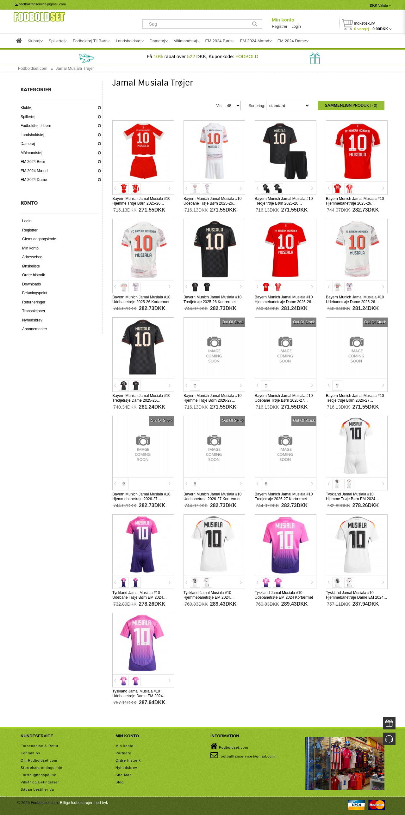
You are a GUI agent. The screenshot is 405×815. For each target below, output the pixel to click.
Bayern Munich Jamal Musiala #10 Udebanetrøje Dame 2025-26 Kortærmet (355, 301)
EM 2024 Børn (33, 161)
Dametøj (28, 143)
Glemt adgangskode (39, 239)
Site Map (123, 774)
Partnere (123, 752)
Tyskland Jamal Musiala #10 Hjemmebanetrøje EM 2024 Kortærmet (207, 597)
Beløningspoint (34, 293)
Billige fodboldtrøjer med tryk (84, 802)
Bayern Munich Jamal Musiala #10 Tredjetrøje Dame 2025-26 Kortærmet (141, 400)
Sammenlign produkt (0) (351, 105)
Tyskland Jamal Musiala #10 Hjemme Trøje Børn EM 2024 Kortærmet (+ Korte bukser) (350, 498)
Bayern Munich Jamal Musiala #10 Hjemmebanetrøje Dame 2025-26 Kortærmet (284, 301)
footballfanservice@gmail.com (40, 4)
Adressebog (32, 257)
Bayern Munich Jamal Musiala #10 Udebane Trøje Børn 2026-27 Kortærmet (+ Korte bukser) (284, 400)
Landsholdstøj (32, 135)
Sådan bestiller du (37, 788)
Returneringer (33, 302)
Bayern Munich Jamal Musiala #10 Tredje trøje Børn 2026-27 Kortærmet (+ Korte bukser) (355, 400)
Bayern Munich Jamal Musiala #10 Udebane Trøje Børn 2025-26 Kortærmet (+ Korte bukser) (212, 203)
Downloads (31, 284)
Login (296, 26)
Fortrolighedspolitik (38, 774)
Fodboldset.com (229, 745)
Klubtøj (26, 107)
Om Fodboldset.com (39, 759)
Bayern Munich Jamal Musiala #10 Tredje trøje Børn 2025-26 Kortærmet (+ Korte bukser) (284, 203)
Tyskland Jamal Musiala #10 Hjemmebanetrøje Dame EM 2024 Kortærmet (354, 597)
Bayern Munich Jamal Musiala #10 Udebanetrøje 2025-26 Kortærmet (141, 298)
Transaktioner (33, 311)
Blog (119, 781)
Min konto (283, 19)
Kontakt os (30, 752)
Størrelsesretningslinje (41, 767)
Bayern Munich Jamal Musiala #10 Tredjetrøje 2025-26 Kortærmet (212, 298)
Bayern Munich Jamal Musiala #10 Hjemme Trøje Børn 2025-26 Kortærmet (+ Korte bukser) (141, 203)
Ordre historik (33, 275)
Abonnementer (34, 329)
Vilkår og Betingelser (40, 781)
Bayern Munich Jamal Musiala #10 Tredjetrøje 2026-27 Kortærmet (284, 495)
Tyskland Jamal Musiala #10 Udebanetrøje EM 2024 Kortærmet (284, 594)
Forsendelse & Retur (40, 745)
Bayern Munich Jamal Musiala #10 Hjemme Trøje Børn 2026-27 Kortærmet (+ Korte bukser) (212, 400)
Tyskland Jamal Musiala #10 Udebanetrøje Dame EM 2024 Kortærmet (137, 695)
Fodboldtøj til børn (36, 125)
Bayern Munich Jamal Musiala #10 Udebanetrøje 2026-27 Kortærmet (212, 495)
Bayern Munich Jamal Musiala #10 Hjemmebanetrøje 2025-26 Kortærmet (355, 203)
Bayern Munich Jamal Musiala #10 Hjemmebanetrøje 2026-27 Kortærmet (141, 498)
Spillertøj (28, 117)
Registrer (279, 26)
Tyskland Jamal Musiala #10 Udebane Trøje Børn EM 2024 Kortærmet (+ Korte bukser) (137, 597)
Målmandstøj (31, 153)
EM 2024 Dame (34, 179)
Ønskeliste (31, 266)
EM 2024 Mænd (34, 171)
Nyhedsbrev (32, 320)
